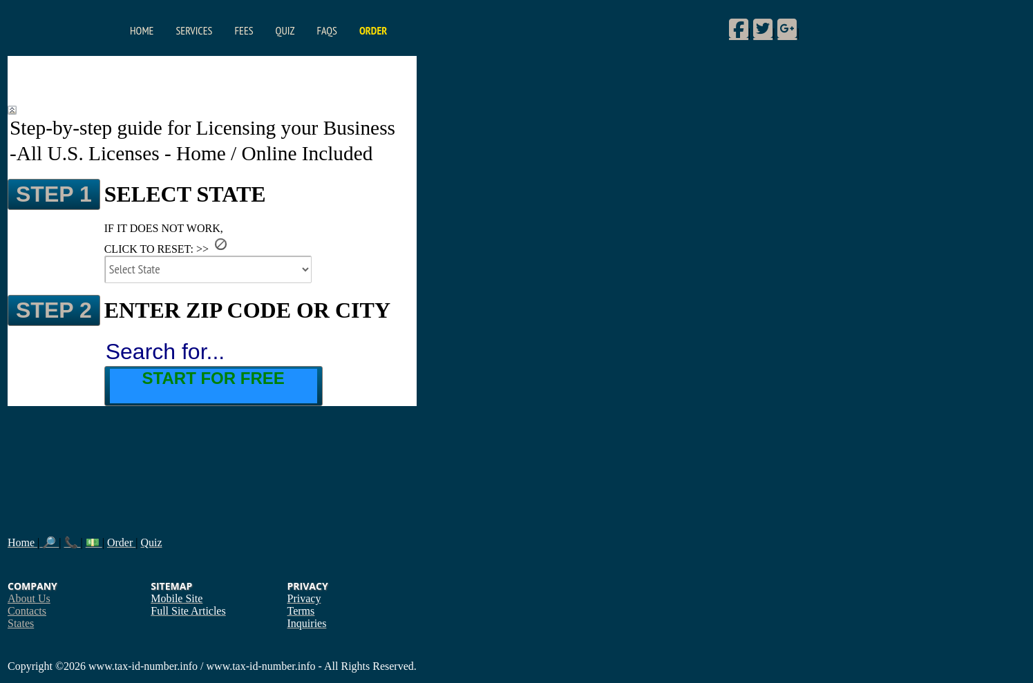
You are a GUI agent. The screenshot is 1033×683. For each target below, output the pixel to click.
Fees (243, 30)
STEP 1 (54, 194)
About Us (29, 598)
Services (194, 30)
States (21, 623)
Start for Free (213, 378)
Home (141, 30)
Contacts (27, 611)
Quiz (285, 30)
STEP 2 (54, 310)
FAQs (326, 30)
